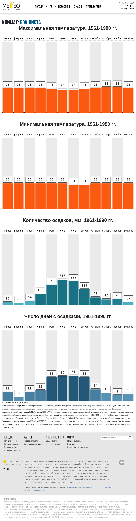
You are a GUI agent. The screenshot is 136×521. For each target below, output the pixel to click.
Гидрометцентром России (80, 487)
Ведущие (71, 444)
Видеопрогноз (52, 441)
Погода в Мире (10, 447)
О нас (77, 7)
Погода (40, 7)
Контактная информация (78, 447)
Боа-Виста (30, 23)
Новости (63, 7)
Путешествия (92, 7)
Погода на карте (31, 441)
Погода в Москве (10, 441)
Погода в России (10, 444)
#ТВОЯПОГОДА (126, 3)
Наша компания (74, 441)
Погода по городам (11, 450)
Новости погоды (53, 444)
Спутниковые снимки (33, 444)
